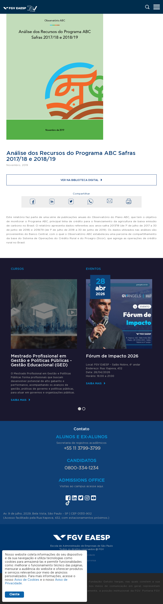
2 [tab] (83, 408)
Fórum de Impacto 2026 (112, 356)
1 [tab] (79, 408)
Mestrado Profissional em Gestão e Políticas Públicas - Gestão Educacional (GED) (41, 360)
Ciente (14, 594)
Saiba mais (19, 400)
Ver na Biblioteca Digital (79, 180)
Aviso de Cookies (26, 579)
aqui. (100, 486)
